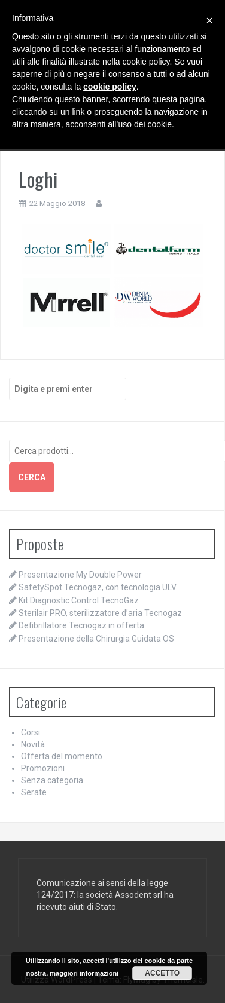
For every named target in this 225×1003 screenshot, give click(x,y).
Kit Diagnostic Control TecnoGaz (79, 600)
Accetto (162, 973)
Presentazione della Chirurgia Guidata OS (96, 638)
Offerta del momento (61, 756)
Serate (34, 792)
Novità (33, 744)
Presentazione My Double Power (80, 574)
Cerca (31, 477)
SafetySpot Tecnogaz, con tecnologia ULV (98, 587)
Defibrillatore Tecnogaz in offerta (81, 625)
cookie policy (109, 86)
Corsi (30, 732)
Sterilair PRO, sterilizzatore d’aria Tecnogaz (100, 613)
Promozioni (43, 768)
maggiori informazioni (84, 973)
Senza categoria (52, 780)
